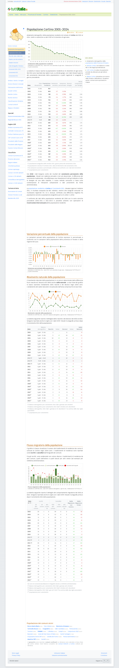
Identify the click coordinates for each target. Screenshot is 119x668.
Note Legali (15, 653)
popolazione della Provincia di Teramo (97, 63)
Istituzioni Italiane (59, 653)
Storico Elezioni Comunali (15, 84)
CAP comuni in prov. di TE (15, 138)
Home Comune (12, 46)
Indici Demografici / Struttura (16, 66)
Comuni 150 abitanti (14, 176)
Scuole (103, 1)
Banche (108, 1)
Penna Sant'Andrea (70, 636)
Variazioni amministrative (59, 655)
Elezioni (91, 1)
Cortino (45, 15)
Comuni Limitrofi (13, 104)
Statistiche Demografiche (16, 49)
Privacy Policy (16, 655)
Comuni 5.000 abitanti (15, 183)
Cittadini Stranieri (13, 62)
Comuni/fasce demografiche (16, 179)
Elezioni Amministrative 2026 (72, 1)
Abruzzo (23, 15)
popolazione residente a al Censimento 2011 (46, 188)
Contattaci (104, 655)
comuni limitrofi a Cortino (66, 644)
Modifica (70, 32)
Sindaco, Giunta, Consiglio (16, 80)
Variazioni (85, 1)
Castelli (45, 639)
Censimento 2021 (13, 72)
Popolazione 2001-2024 (15, 53)
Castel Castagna (67, 634)
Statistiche (97, 1)
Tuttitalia (10, 1)
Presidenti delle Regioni (15, 144)
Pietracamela (75, 629)
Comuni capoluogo (13, 169)
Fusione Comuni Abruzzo (15, 148)
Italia (16, 15)
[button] (104, 660)
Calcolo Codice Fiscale (28, 1)
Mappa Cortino (91, 76)
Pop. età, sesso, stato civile (15, 56)
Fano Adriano (49, 626)
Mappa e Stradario (13, 108)
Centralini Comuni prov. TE (15, 131)
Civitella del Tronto (54, 636)
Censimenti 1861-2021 (15, 69)
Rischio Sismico (13, 98)
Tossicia (32, 631)
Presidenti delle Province (15, 141)
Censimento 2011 (13, 76)
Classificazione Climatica (15, 101)
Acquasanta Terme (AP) (36, 636)
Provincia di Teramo (34, 15)
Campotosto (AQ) (75, 631)
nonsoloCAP (17, 1)
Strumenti (104, 653)
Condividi (79, 32)
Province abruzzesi (14, 159)
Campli (62, 631)
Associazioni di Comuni (15, 191)
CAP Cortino (90, 70)
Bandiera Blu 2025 (13, 198)
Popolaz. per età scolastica (16, 59)
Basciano (32, 634)
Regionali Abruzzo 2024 (14, 120)
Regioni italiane (12, 162)
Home (11, 15)
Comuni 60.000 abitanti (15, 173)
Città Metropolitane (14, 166)
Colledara (52, 631)
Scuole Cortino (12, 91)
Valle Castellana (61, 629)
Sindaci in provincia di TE (15, 127)
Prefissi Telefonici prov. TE (16, 134)
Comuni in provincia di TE (15, 155)
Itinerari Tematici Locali (15, 195)
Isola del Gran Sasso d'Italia (48, 634)
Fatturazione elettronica (15, 87)
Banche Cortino (12, 94)
